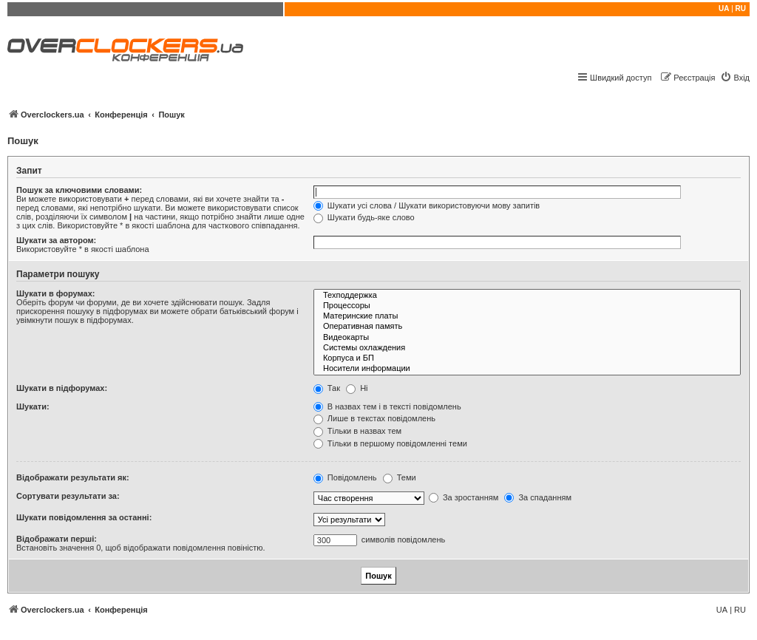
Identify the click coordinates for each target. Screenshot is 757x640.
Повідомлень (345, 477)
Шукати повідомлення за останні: (84, 517)
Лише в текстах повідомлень (374, 418)
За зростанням (463, 497)
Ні (356, 388)
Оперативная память (527, 326)
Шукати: (33, 406)
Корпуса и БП (527, 358)
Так (326, 388)
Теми (399, 477)
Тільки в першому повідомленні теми (390, 443)
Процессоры (527, 306)
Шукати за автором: (56, 240)
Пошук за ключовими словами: (79, 189)
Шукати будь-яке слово (364, 217)
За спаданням (537, 497)
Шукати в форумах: (55, 293)
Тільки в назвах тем (357, 430)
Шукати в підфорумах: (61, 388)
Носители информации (527, 369)
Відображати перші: (56, 538)
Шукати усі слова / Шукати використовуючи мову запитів (426, 205)
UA (724, 8)
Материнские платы (527, 316)
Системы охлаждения (527, 348)
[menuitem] (735, 77)
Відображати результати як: (72, 477)
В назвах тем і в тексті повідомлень (387, 406)
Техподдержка (527, 295)
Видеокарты (527, 338)
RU (741, 8)
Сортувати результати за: (68, 495)
